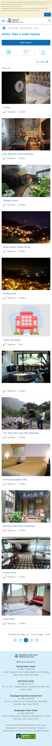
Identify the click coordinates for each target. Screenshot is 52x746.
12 (26, 640)
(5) (8, 52)
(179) (43, 52)
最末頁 (37, 640)
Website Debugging (27, 662)
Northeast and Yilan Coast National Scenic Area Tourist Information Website (15, 21)
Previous (20, 640)
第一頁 (15, 640)
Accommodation (26, 28)
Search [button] (49, 21)
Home (4, 28)
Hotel (36, 28)
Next (31, 640)
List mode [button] (40, 62)
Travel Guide (13, 28)
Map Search (26, 42)
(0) (26, 52)
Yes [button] (47, 14)
